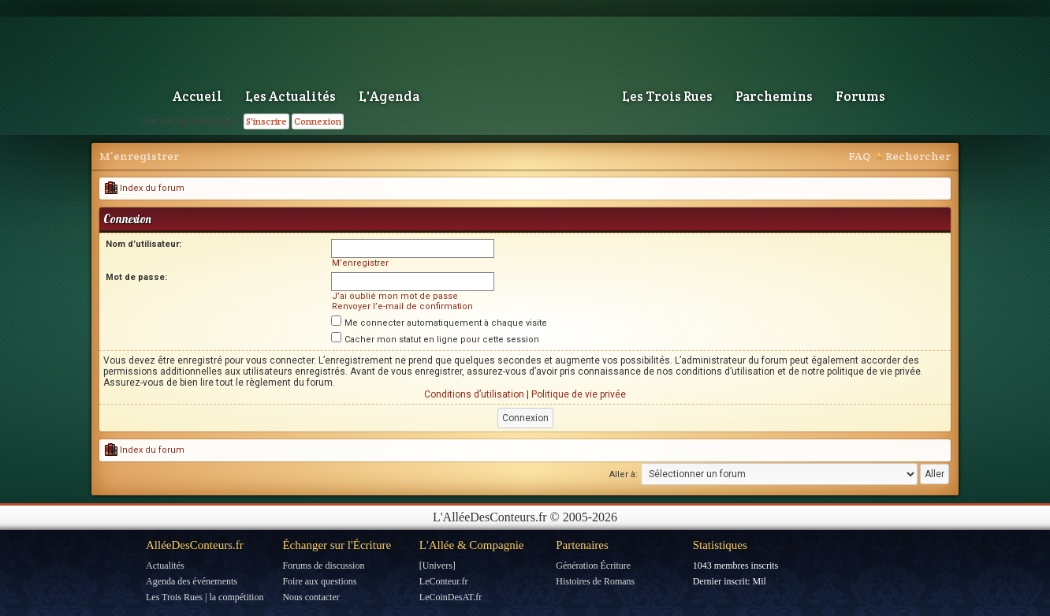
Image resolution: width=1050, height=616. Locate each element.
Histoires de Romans (595, 581)
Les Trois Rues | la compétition (204, 597)
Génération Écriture (593, 565)
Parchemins (774, 96)
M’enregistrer (139, 156)
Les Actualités (290, 96)
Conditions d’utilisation (474, 394)
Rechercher (918, 156)
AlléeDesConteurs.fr (195, 545)
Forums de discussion (323, 565)
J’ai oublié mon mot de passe (395, 296)
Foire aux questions (319, 581)
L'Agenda (389, 96)
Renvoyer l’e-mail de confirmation (402, 306)
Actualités (165, 565)
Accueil (197, 96)
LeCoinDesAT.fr (450, 597)
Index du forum (144, 188)
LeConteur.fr (443, 581)
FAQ (859, 156)
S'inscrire (266, 121)
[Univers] (437, 565)
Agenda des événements (191, 581)
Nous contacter (310, 597)
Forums (860, 96)
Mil (759, 581)
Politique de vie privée (578, 394)
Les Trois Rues (667, 96)
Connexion (317, 121)
